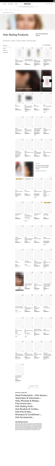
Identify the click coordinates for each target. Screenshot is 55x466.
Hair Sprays (13, 40)
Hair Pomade (45, 215)
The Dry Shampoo (46, 307)
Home (4, 12)
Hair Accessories (23, 417)
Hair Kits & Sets (23, 411)
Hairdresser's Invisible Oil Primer (47, 61)
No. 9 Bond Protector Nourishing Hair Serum (29, 355)
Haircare (7, 12)
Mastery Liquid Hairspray (37, 308)
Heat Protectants (6, 40)
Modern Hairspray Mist (29, 60)
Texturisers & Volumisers (21, 40)
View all (37, 385)
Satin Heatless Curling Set (29, 153)
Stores (16, 3)
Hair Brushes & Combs (26, 409)
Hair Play (17, 215)
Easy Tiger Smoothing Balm (29, 331)
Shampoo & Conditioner (27, 414)
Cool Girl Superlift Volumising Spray (46, 286)
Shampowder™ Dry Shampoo (47, 130)
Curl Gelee (17, 262)
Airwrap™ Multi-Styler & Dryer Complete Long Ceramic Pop (19, 61)
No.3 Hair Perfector (47, 238)
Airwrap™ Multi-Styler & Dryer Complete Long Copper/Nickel (29, 239)
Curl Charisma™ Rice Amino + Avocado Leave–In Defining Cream (38, 263)
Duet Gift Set (27, 191)
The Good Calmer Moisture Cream (18, 130)
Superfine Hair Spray (38, 191)
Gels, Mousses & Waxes (31, 40)
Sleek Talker (36, 106)
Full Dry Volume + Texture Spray (18, 153)
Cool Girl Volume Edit (19, 307)
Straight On (17, 106)
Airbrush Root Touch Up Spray (47, 192)
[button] (48, 45)
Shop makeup (19, 288)
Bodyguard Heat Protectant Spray (37, 61)
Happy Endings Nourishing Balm (37, 130)
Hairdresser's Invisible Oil (38, 331)
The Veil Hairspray (37, 238)
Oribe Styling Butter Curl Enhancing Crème (19, 355)
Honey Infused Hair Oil (19, 192)
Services (4, 3)
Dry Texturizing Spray (47, 106)
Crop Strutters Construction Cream (28, 215)
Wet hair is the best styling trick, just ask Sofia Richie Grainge (42, 167)
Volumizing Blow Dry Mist (38, 286)
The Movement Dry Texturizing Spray (37, 153)
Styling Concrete (46, 330)
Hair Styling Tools (24, 406)
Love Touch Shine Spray (18, 331)
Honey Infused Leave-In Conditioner (29, 308)
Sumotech (36, 215)
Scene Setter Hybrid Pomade (38, 355)
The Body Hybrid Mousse (18, 239)
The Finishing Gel (28, 262)
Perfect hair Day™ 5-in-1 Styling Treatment (47, 355)
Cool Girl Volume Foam (28, 286)
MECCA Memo (10, 3)
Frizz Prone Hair (23, 403)
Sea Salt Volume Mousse (18, 377)
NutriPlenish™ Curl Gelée (47, 263)
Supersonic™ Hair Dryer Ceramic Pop (28, 130)
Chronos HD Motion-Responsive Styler (28, 107)
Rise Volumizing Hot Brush (47, 153)
